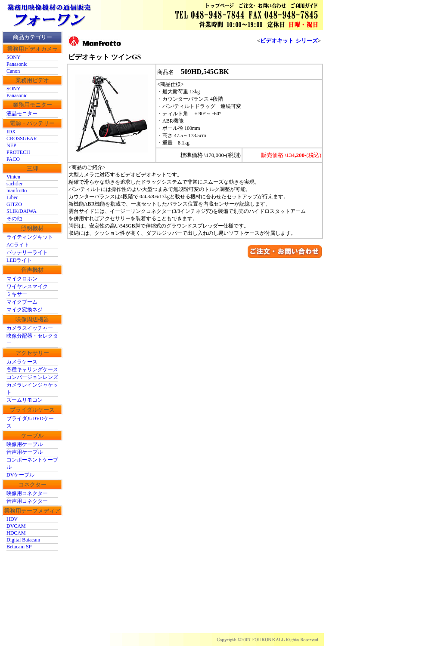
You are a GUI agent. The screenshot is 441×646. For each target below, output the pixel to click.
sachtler (14, 184)
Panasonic (17, 64)
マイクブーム (21, 302)
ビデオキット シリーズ (288, 40)
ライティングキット (29, 237)
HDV (12, 519)
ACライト (17, 245)
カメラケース (21, 362)
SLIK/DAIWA (21, 211)
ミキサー (16, 294)
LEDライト (19, 260)
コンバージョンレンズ (32, 377)
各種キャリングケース (32, 369)
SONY (13, 57)
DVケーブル (20, 475)
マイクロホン (21, 279)
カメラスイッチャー (29, 328)
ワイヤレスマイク (27, 286)
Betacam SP (18, 547)
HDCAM (16, 533)
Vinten (13, 177)
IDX (11, 132)
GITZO (14, 204)
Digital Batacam (23, 540)
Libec (12, 197)
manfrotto (16, 191)
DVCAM (16, 526)
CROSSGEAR (21, 138)
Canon (13, 71)
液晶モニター (21, 114)
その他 (14, 218)
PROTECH (18, 152)
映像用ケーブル (24, 444)
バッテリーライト (27, 252)
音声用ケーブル (24, 452)
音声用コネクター (27, 501)
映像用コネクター (27, 493)
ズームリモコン (24, 400)
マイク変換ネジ (24, 310)
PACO (13, 159)
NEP (11, 145)
